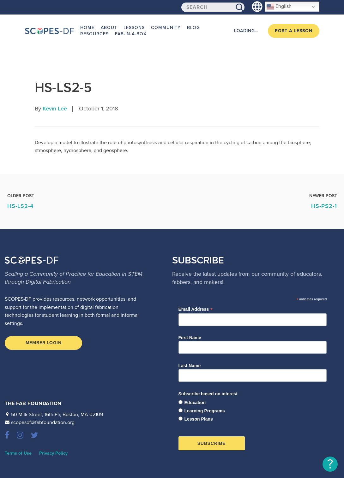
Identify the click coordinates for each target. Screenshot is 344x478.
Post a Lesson (293, 30)
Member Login (44, 342)
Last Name (189, 365)
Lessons (134, 27)
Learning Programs (204, 410)
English (279, 6)
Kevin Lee (55, 108)
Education (195, 402)
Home (87, 27)
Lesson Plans (198, 419)
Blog (193, 27)
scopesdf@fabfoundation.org (43, 422)
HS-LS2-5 (63, 88)
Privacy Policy (53, 453)
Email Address (195, 309)
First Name (189, 337)
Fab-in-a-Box (131, 34)
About (109, 27)
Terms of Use (18, 453)
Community (166, 27)
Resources (94, 34)
